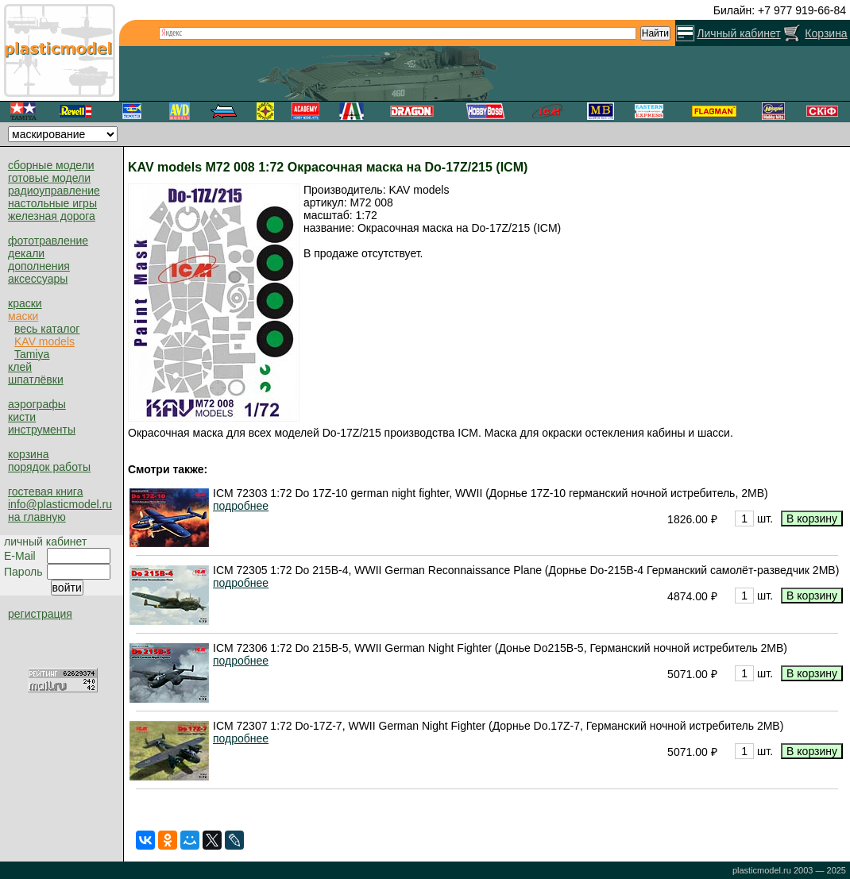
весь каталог (46, 328)
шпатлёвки (36, 379)
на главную (37, 517)
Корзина (826, 33)
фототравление (48, 240)
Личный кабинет (738, 33)
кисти (22, 417)
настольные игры (52, 203)
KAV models (44, 341)
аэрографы (37, 404)
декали (26, 253)
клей (20, 366)
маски (23, 316)
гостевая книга (45, 491)
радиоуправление (54, 190)
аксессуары (38, 278)
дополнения (39, 266)
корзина (28, 454)
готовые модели (49, 178)
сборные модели (51, 165)
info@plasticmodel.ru (60, 504)
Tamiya (31, 354)
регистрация (40, 613)
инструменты (41, 429)
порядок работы (49, 467)
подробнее (241, 505)
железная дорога (51, 216)
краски (25, 303)
